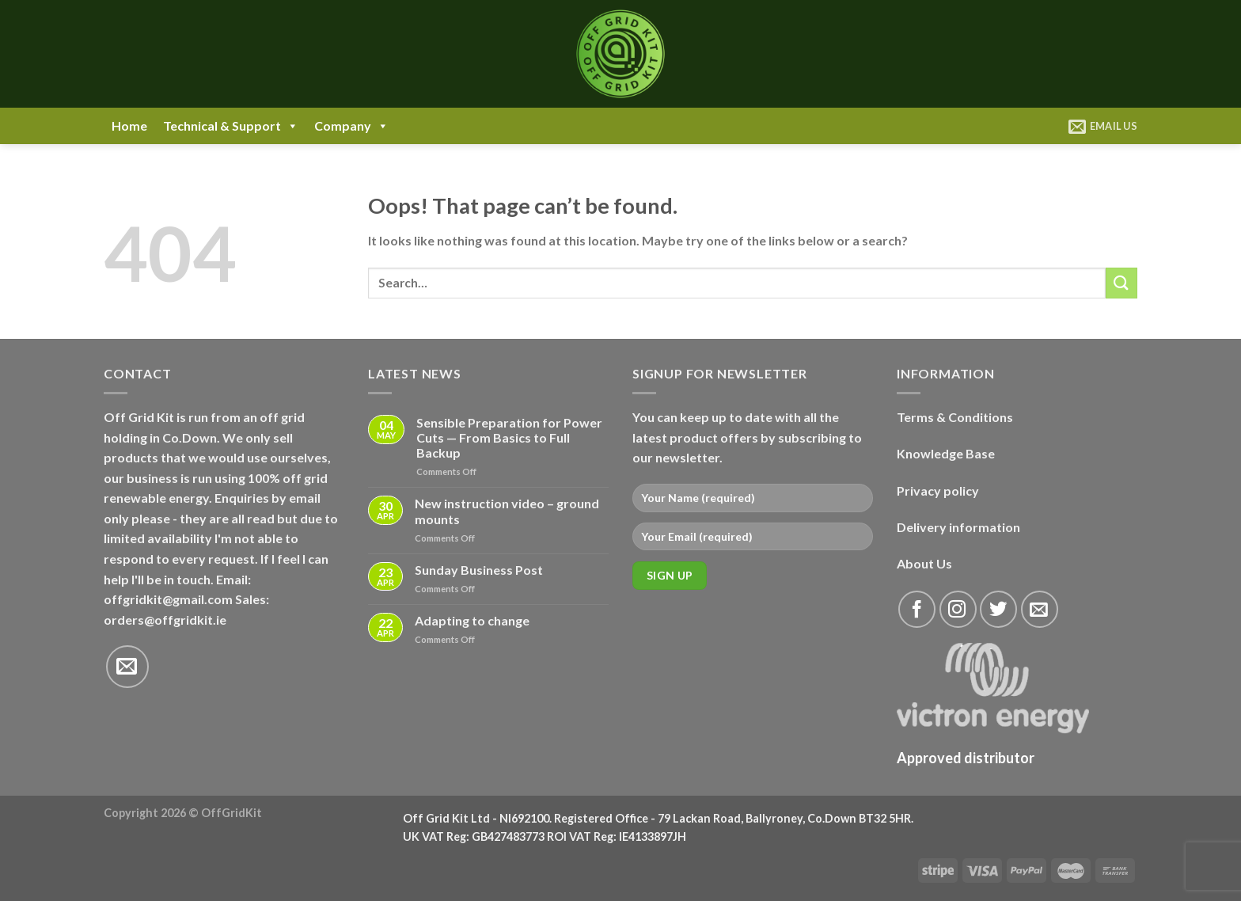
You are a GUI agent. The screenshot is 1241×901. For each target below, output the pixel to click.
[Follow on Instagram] (958, 609)
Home (129, 125)
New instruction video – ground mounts (507, 511)
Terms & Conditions (955, 416)
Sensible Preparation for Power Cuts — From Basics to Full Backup (509, 437)
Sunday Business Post (479, 569)
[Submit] (1121, 283)
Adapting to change (472, 620)
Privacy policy (938, 490)
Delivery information (958, 526)
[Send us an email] (127, 666)
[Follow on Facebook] (916, 609)
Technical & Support (230, 126)
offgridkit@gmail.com (168, 598)
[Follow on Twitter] (998, 609)
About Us (924, 563)
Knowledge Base (946, 453)
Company (351, 126)
